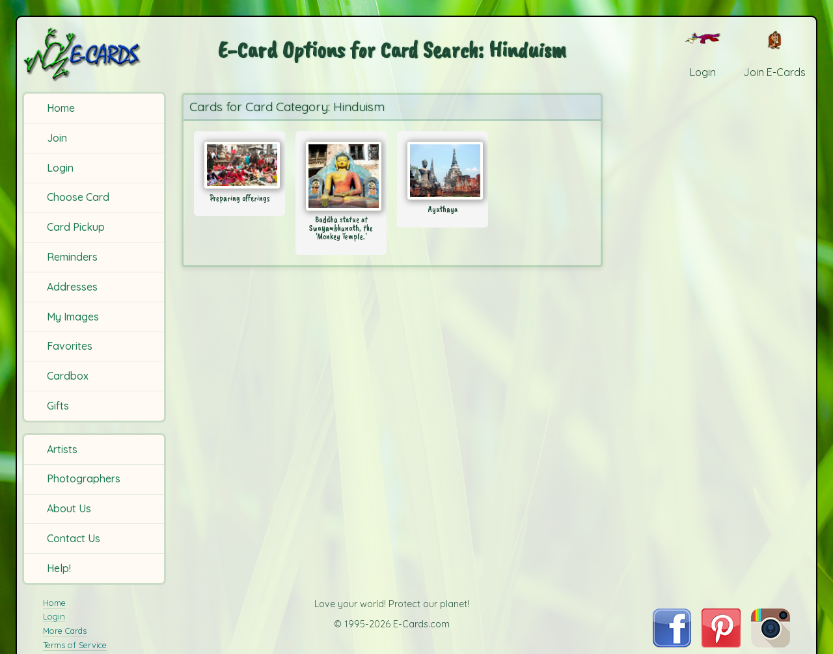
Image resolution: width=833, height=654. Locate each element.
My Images (73, 316)
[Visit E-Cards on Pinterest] (721, 643)
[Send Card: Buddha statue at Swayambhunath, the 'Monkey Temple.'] (341, 176)
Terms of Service (75, 645)
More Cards (65, 630)
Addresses (72, 286)
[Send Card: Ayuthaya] (442, 171)
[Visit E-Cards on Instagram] (770, 643)
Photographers (83, 478)
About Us (69, 508)
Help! (59, 568)
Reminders (72, 256)
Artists (62, 449)
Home (61, 107)
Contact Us (73, 538)
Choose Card (78, 196)
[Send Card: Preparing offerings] (239, 165)
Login (60, 167)
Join (57, 137)
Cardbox (68, 375)
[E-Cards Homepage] (96, 54)
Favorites (69, 345)
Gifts (58, 405)
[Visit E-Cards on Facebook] (672, 643)
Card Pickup (76, 226)
